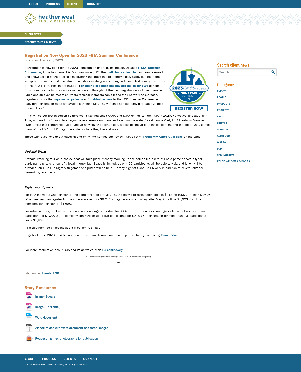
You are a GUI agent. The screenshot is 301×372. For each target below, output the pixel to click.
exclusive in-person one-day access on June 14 (114, 86)
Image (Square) (45, 296)
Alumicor (223, 135)
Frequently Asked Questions (163, 136)
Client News (33, 34)
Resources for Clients (40, 42)
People (221, 97)
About (33, 4)
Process (53, 4)
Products (223, 103)
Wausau (222, 142)
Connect (94, 4)
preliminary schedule (121, 72)
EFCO (220, 116)
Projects (223, 110)
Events (46, 273)
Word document (46, 317)
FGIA (56, 273)
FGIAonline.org (112, 250)
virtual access (102, 99)
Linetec (222, 123)
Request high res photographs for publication (66, 338)
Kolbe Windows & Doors (233, 161)
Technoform (225, 155)
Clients (73, 4)
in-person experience (68, 99)
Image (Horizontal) (47, 307)
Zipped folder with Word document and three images (71, 328)
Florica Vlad (169, 235)
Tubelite (223, 129)
